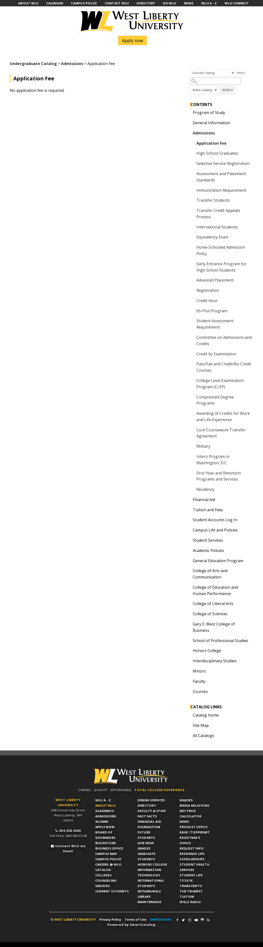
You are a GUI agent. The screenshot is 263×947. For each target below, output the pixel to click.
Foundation (149, 827)
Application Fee (211, 143)
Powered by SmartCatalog (131, 924)
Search (227, 90)
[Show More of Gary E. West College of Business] (189, 624)
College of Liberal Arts (213, 603)
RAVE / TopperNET (195, 832)
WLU (129, 777)
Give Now (146, 843)
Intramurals (149, 891)
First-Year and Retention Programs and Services (218, 476)
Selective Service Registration (223, 163)
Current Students (112, 891)
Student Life (191, 875)
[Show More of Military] (192, 446)
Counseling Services (106, 883)
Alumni (101, 821)
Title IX (186, 880)
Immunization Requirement (221, 190)
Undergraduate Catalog (33, 63)
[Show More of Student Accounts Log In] (189, 520)
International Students (217, 227)
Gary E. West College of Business (214, 627)
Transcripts (191, 886)
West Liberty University (131, 22)
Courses (200, 691)
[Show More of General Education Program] (189, 561)
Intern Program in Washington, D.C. (212, 459)
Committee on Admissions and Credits (224, 340)
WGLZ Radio (190, 902)
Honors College (207, 650)
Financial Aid (204, 499)
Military (203, 446)
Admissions (72, 63)
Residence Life (192, 854)
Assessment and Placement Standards (221, 177)
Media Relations (194, 805)
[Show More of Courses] (189, 691)
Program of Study (209, 112)
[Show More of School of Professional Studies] (189, 640)
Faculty (199, 681)
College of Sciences (210, 613)
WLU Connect (202, 919)
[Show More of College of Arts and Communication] (189, 571)
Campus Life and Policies (215, 530)
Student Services (208, 540)
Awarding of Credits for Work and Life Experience (223, 416)
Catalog (103, 870)
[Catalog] (212, 73)
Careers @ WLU (108, 864)
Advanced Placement (215, 280)
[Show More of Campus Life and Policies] (189, 530)
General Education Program (218, 560)
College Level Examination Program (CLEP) (220, 383)
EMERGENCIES (160, 919)
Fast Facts (147, 816)
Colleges (103, 875)
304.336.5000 (70, 830)
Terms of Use (135, 919)
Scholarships (192, 859)
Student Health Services (194, 867)
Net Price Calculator (190, 813)
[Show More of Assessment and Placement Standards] (192, 174)
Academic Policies (208, 550)
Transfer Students (213, 200)
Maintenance (149, 902)
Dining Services (151, 800)
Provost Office (193, 827)
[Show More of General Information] (189, 123)
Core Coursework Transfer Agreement (221, 433)
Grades (144, 848)
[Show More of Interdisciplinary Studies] (189, 661)
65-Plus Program (211, 310)
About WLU (105, 805)
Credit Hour (207, 300)
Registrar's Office (190, 840)
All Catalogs (203, 735)
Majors (186, 800)
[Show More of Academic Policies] (189, 550)
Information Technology (149, 872)
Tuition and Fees (208, 509)
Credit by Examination (216, 354)
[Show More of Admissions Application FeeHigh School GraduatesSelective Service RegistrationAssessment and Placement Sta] (189, 133)
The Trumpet (191, 891)
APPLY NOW (104, 827)
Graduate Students (147, 856)
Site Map (201, 725)
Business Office (109, 848)
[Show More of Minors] (189, 671)
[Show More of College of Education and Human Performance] (189, 587)
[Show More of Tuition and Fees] (189, 510)
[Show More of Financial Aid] (189, 499)
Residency (205, 489)
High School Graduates (217, 153)
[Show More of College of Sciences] (189, 614)
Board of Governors (105, 835)
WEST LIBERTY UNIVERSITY (75, 919)
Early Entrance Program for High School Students (221, 267)
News (184, 821)
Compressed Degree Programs (215, 400)
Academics (104, 811)
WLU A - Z (103, 800)
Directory (147, 805)
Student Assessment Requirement (215, 324)
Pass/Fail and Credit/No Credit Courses (223, 367)
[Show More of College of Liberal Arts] (189, 603)
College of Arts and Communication (210, 574)
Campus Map (106, 854)
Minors (199, 671)
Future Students (146, 835)
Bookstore (105, 843)
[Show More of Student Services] (189, 540)
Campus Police (108, 859)
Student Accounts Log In (215, 519)
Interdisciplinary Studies (215, 660)
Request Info (191, 848)
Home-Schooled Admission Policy (220, 250)
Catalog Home (206, 715)
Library (144, 896)
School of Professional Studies (220, 640)
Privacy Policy (110, 919)
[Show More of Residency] (192, 489)
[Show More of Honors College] (189, 650)
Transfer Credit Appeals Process (218, 213)
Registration (207, 290)
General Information (211, 122)
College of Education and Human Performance (215, 590)
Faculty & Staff (152, 811)
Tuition (187, 896)
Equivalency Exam (212, 237)
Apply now (132, 40)
